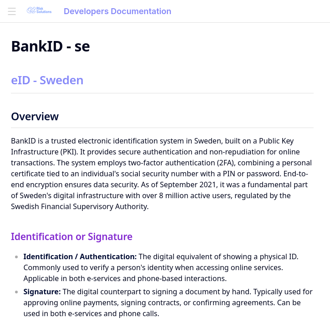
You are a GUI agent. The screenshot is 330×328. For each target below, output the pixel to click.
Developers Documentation (117, 11)
